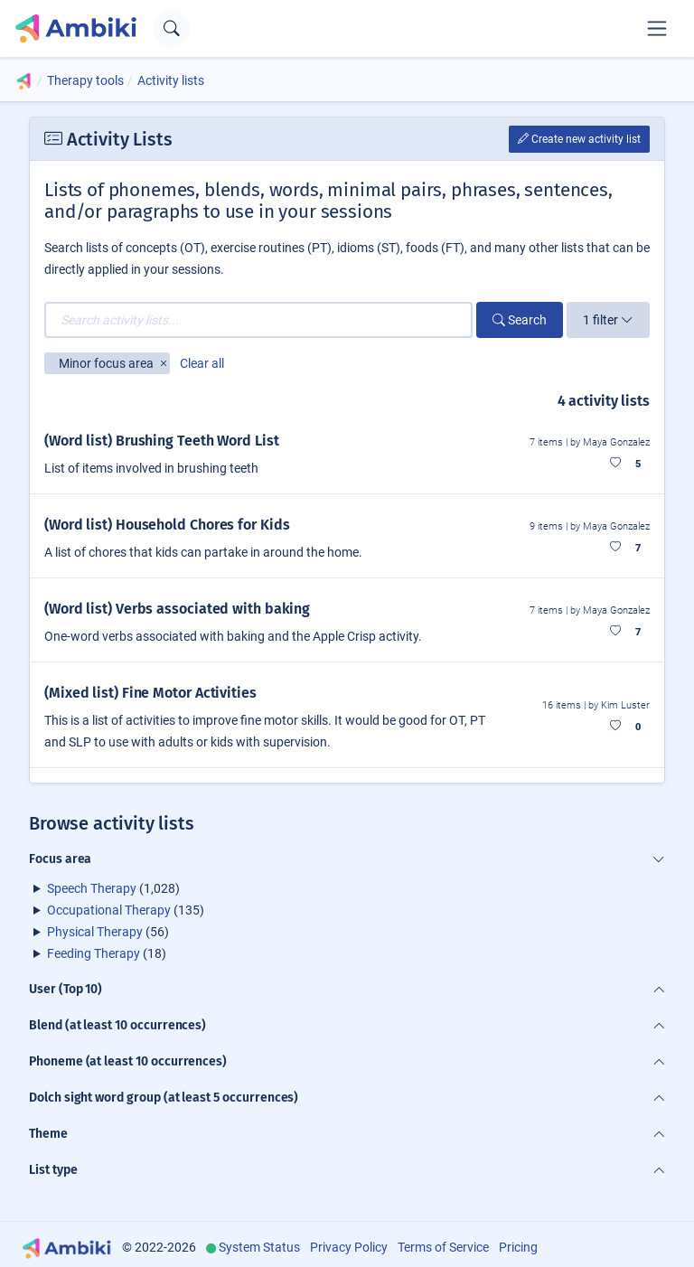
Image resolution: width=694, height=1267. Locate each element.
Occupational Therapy (109, 910)
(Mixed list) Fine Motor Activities (150, 692)
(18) (106, 953)
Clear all (202, 363)
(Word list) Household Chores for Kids (166, 524)
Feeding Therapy (93, 953)
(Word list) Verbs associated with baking (177, 608)
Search (519, 320)
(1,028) (113, 888)
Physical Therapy (95, 931)
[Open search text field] (171, 28)
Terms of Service (443, 1247)
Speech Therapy (91, 888)
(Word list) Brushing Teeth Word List (161, 440)
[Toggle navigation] (657, 28)
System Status (259, 1247)
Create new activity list (579, 139)
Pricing (518, 1247)
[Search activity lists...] (258, 320)
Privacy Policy (349, 1247)
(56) (108, 931)
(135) (125, 910)
